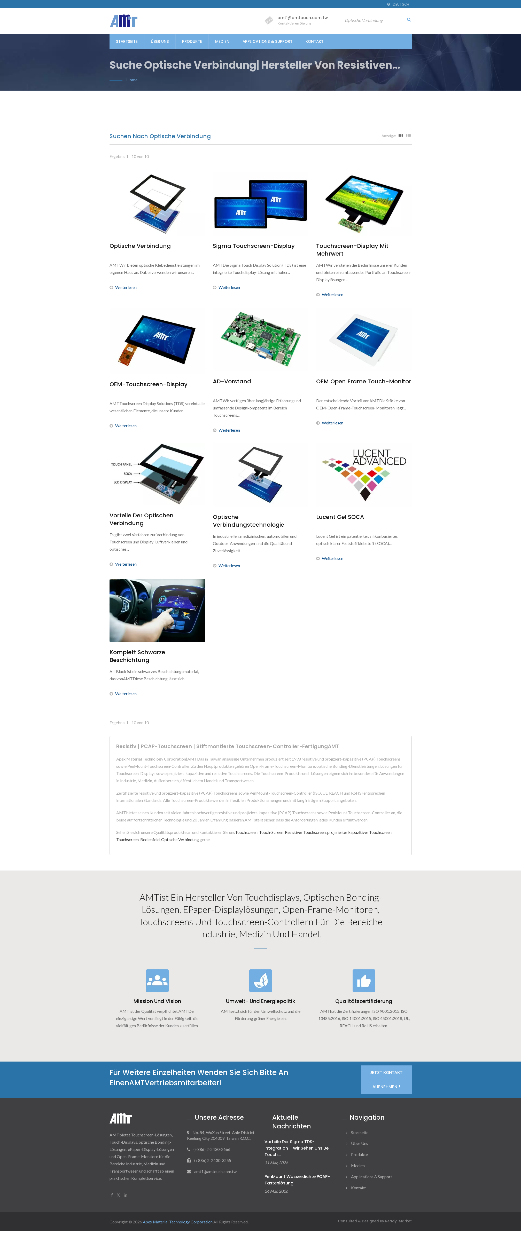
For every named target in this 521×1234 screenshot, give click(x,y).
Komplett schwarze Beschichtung (137, 656)
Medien (222, 41)
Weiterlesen (123, 287)
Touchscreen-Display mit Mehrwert (352, 250)
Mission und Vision (157, 1003)
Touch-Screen (271, 832)
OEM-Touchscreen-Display (149, 384)
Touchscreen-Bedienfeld (138, 839)
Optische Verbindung (140, 246)
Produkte (192, 41)
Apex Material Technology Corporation (178, 1224)
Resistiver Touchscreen (305, 832)
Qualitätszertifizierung (363, 1003)
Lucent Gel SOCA (340, 517)
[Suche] (408, 19)
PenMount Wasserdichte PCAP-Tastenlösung (297, 1182)
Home (131, 79)
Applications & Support (267, 41)
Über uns (160, 41)
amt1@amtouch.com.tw (302, 18)
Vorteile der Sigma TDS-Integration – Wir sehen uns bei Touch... (297, 1150)
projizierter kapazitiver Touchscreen (359, 832)
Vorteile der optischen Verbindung (142, 519)
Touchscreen (246, 832)
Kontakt (314, 41)
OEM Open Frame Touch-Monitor (363, 381)
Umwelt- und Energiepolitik (260, 1003)
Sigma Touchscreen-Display (254, 246)
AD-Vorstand (232, 381)
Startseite (127, 41)
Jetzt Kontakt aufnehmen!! (386, 1082)
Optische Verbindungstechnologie (248, 521)
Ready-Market (398, 1224)
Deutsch (401, 4)
